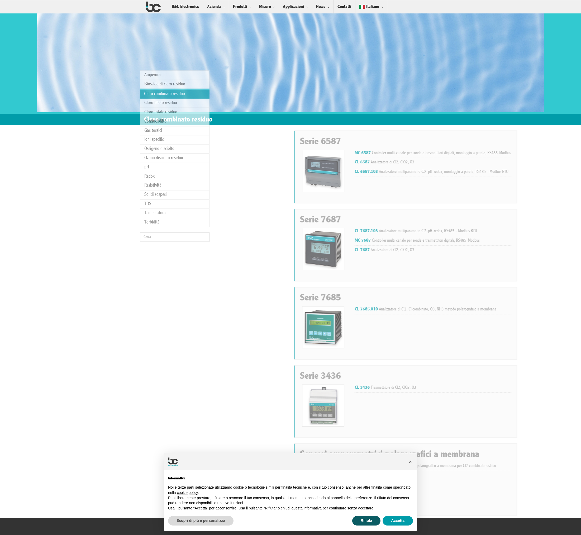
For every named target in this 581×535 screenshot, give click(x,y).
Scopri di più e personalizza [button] (201, 520)
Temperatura (155, 149)
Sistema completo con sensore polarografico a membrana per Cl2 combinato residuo (506, 466)
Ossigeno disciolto (159, 85)
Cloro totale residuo (160, 48)
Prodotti (240, 6)
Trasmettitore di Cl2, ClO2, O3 (466, 388)
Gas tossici (153, 67)
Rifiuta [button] (366, 520)
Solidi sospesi (155, 131)
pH (146, 103)
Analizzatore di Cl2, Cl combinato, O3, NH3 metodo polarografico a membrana (507, 309)
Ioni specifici (154, 76)
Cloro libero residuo (160, 39)
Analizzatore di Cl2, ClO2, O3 (466, 162)
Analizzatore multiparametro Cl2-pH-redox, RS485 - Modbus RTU (497, 231)
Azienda (214, 6)
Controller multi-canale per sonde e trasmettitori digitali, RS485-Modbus (498, 241)
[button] (410, 462)
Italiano (369, 6)
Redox (149, 112)
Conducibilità (155, 57)
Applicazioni (293, 6)
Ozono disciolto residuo (163, 94)
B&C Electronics (185, 6)
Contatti (344, 6)
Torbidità (152, 158)
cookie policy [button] (187, 492)
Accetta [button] (397, 520)
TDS (147, 140)
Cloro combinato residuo (164, 30)
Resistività (152, 121)
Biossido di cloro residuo (164, 20)
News (320, 6)
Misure (265, 6)
